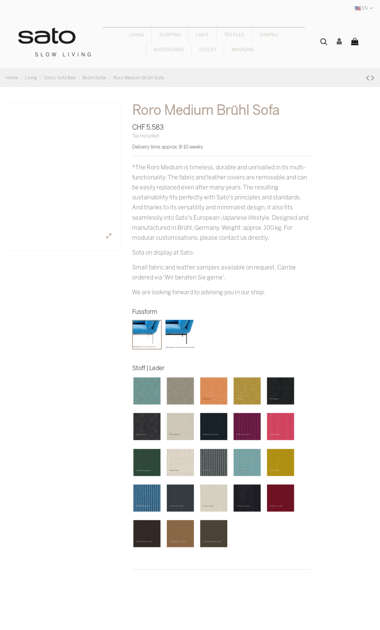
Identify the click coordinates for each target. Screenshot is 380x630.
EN (364, 8)
